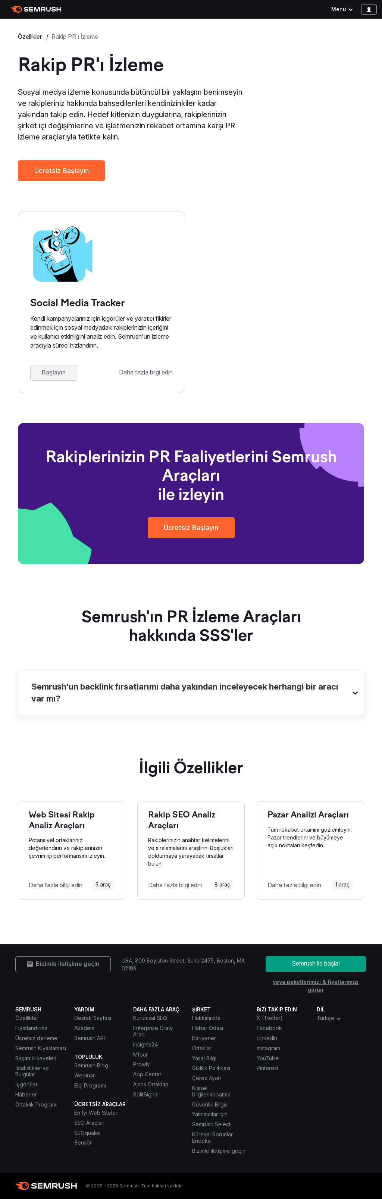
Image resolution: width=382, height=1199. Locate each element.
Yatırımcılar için (210, 1114)
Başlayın (54, 372)
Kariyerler (204, 1038)
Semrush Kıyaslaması (40, 1048)
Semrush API (89, 1038)
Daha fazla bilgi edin (146, 372)
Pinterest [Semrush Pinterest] (267, 1068)
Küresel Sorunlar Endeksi (212, 1137)
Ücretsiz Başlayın (61, 171)
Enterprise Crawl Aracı (153, 1031)
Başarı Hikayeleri (35, 1058)
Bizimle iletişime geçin (218, 1151)
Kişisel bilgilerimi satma (211, 1091)
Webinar (84, 1075)
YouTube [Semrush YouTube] (268, 1058)
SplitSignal (146, 1094)
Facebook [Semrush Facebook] (269, 1028)
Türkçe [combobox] (329, 1018)
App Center (147, 1074)
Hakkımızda (206, 1018)
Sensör (83, 1142)
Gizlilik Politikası (211, 1068)
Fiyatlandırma (31, 1028)
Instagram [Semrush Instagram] (268, 1048)
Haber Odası (207, 1028)
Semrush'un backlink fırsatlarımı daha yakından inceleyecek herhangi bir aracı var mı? (184, 692)
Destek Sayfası (92, 1018)
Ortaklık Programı (36, 1104)
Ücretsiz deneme (36, 1038)
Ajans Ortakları (150, 1084)
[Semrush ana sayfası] (36, 9)
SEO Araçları (89, 1123)
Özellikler (30, 36)
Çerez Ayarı (206, 1078)
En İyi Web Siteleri (96, 1112)
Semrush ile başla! (316, 963)
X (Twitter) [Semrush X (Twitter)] (270, 1018)
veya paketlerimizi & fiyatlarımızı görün (315, 986)
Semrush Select (211, 1124)
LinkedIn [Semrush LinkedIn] (267, 1038)
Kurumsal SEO (150, 1018)
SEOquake (87, 1133)
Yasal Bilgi (204, 1058)
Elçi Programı (90, 1085)
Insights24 (145, 1044)
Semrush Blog (91, 1065)
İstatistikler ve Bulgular (32, 1071)
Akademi (85, 1028)
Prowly (141, 1064)
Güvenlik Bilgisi (210, 1104)
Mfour (140, 1054)
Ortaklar (202, 1048)
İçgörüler (26, 1084)
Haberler (26, 1094)
